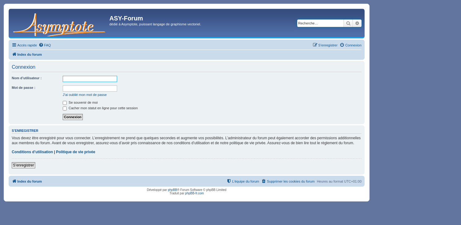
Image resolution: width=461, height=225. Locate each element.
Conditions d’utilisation (32, 152)
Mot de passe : (23, 87)
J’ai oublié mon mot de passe (85, 95)
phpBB (172, 190)
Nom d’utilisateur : (27, 78)
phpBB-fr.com (194, 193)
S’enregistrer (23, 165)
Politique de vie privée (75, 152)
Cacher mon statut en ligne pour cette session (100, 108)
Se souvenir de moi (80, 102)
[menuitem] (45, 45)
